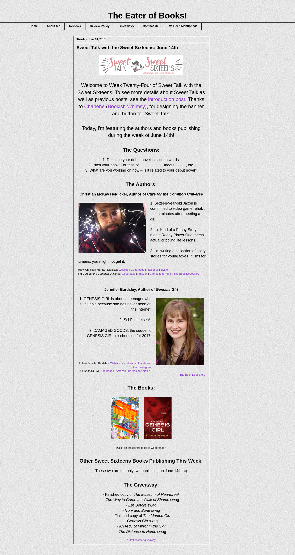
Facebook (153, 269)
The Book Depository (186, 273)
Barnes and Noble (161, 273)
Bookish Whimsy (126, 106)
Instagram (145, 367)
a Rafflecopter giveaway (141, 540)
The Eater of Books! (147, 15)
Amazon (143, 273)
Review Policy (99, 26)
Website (123, 269)
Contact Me (151, 26)
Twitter (165, 269)
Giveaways (126, 26)
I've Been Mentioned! (182, 26)
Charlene (94, 106)
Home (34, 26)
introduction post (166, 99)
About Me (53, 26)
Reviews (75, 26)
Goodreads (137, 269)
